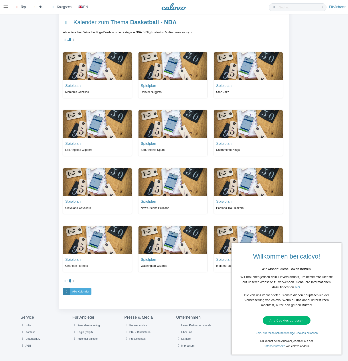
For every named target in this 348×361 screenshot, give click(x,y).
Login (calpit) (83, 332)
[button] (6, 7)
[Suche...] (298, 7)
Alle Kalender (76, 291)
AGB (26, 345)
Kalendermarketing (86, 325)
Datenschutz (31, 338)
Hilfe (26, 325)
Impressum (185, 345)
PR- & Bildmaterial (138, 332)
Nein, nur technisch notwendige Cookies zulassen (286, 333)
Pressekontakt (135, 338)
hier (297, 287)
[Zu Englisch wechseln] (83, 7)
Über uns (184, 332)
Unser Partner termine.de (194, 325)
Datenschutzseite (274, 346)
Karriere (184, 338)
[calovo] (174, 7)
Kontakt (28, 332)
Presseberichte (136, 325)
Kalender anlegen (85, 338)
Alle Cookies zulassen (286, 320)
